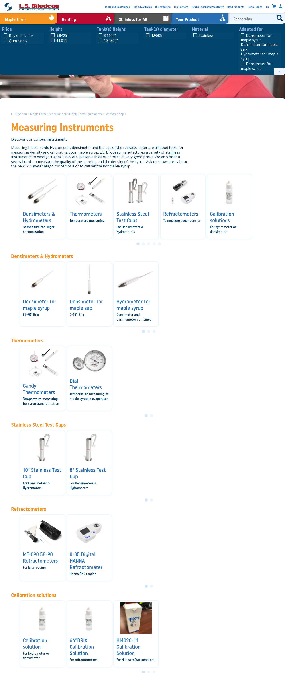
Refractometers (28, 509)
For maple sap (114, 114)
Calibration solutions (33, 595)
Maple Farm (38, 114)
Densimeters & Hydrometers (42, 256)
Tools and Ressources (117, 7)
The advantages (142, 7)
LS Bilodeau (19, 114)
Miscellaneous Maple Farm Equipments (75, 114)
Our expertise (163, 7)
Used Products (235, 7)
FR (267, 7)
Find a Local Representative (208, 7)
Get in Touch (255, 7)
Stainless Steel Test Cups (38, 425)
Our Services (181, 7)
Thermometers (27, 340)
